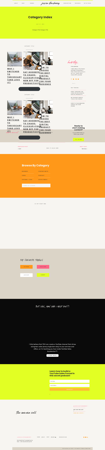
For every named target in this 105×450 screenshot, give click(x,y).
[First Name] (70, 381)
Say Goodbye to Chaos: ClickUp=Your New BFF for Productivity (32, 78)
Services (84, 148)
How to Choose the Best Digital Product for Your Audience (45, 75)
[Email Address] (70, 385)
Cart (20, 148)
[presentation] (14, 59)
